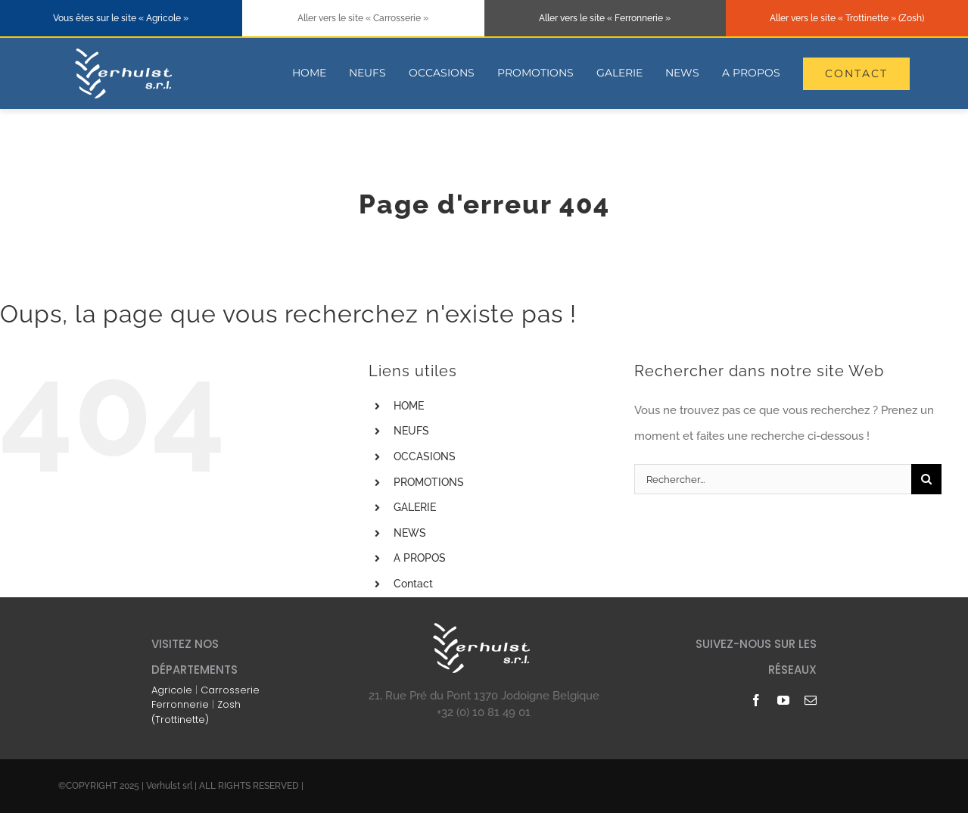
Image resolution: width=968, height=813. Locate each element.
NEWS (410, 533)
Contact (413, 584)
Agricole (171, 690)
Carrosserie (230, 690)
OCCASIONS (425, 456)
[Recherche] (926, 479)
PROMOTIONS (429, 482)
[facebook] (756, 700)
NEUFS (411, 431)
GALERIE (415, 507)
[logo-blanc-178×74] (125, 51)
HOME (409, 406)
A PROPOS (420, 558)
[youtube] (783, 700)
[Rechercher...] (772, 479)
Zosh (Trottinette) (196, 712)
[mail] (811, 700)
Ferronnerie (180, 704)
